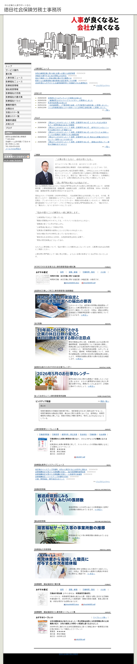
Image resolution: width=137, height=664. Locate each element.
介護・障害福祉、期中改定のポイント (50, 479)
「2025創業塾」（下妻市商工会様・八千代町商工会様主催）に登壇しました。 (78, 105)
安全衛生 (83, 434)
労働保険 (93, 434)
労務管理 (55, 434)
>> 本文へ (98, 510)
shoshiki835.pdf (88, 283)
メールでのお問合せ (13, 149)
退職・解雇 (73, 272)
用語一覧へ (104, 401)
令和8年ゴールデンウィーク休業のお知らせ (65, 98)
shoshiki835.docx (71, 283)
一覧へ (107, 110)
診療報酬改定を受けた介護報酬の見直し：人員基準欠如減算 (58, 474)
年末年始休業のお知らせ (57, 103)
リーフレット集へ (100, 617)
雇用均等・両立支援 (69, 434)
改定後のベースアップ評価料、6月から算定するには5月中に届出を (61, 469)
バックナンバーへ (103, 85)
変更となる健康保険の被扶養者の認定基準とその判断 (56, 81)
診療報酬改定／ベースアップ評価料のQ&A (51, 477)
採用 (62, 272)
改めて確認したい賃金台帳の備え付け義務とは (53, 78)
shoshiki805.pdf (88, 604)
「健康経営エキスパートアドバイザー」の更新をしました (70, 100)
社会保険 (102, 434)
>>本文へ (84, 315)
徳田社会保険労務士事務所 (68, 654)
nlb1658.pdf (79, 639)
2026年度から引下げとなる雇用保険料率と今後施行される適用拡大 (61, 83)
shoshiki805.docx (71, 604)
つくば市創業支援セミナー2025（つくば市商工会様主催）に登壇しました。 (77, 108)
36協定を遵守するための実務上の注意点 (51, 76)
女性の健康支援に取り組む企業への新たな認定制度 (55, 73)
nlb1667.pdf (79, 457)
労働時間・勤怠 (89, 272)
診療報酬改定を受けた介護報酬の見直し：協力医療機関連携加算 (60, 472)
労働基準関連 (44, 434)
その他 (103, 272)
